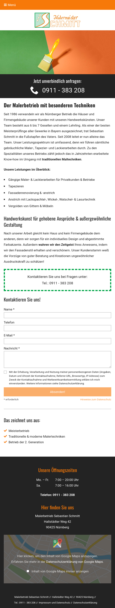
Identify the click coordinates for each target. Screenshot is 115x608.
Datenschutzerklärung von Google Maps (74, 562)
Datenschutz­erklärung (85, 602)
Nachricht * (12, 348)
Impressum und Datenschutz (54, 602)
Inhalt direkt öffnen (96, 576)
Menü (10, 5)
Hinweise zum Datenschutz (95, 399)
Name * (9, 309)
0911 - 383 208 (63, 90)
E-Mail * (9, 335)
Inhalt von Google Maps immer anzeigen (60, 571)
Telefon (9, 322)
